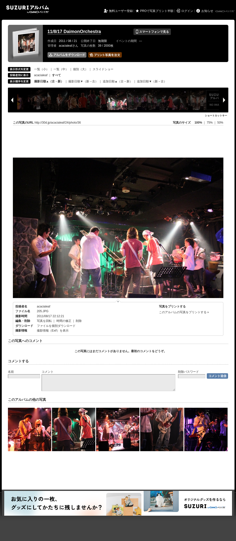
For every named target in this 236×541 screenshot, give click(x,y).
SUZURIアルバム (27, 9)
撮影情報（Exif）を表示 (53, 330)
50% (220, 122)
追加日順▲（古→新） (117, 81)
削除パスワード (188, 371)
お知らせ (207, 11)
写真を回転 (44, 321)
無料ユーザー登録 (121, 11)
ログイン (187, 11)
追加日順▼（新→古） (152, 81)
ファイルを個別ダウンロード (56, 326)
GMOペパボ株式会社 (225, 11)
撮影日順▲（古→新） (49, 81)
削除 (79, 321)
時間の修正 (63, 321)
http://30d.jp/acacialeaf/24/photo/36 (58, 122)
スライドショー (103, 69)
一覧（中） (60, 69)
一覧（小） (41, 69)
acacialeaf (41, 75)
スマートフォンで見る (152, 32)
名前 (11, 371)
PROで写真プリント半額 (156, 11)
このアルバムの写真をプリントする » (184, 312)
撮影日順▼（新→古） (83, 81)
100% (198, 122)
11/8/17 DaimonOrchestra (74, 31)
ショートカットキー (216, 115)
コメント (47, 371)
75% (210, 122)
